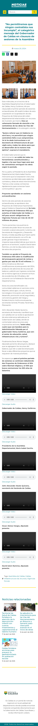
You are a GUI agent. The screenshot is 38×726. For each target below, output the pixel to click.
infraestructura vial (11, 579)
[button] (4, 12)
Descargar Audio (8, 404)
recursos (23, 579)
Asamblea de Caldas (17, 576)
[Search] (34, 12)
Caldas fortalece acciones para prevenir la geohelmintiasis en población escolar (9, 653)
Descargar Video (8, 394)
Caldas (28, 576)
